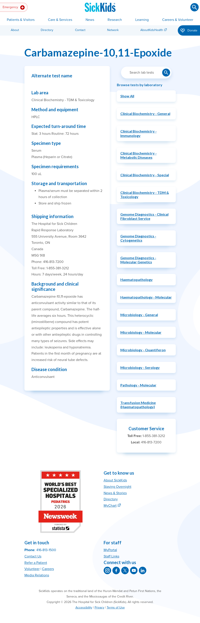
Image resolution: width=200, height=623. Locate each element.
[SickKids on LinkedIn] (142, 570)
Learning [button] (142, 20)
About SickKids (115, 480)
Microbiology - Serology (140, 367)
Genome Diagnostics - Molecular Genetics (138, 260)
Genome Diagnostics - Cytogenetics (138, 238)
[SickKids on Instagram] (107, 570)
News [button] (90, 20)
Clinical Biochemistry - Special (144, 175)
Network (113, 30)
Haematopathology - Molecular (146, 297)
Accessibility (83, 607)
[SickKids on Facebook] (116, 570)
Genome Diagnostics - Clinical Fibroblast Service (144, 216)
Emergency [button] (14, 7)
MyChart (110, 505)
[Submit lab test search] (166, 73)
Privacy (99, 607)
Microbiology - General (139, 315)
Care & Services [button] (60, 20)
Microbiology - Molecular (140, 332)
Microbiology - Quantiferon (143, 350)
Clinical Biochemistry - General (145, 113)
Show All (127, 96)
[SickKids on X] (125, 570)
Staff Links (111, 556)
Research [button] (115, 20)
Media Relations (36, 575)
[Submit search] (194, 7)
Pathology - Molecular (138, 385)
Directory (47, 30)
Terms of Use (116, 607)
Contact (80, 30)
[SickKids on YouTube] (134, 570)
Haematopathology (136, 279)
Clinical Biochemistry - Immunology (138, 133)
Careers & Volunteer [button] (177, 20)
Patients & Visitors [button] (21, 20)
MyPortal (110, 550)
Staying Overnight (117, 487)
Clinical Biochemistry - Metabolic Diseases (138, 155)
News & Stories (115, 493)
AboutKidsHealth (151, 30)
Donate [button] (188, 31)
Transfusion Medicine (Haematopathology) (138, 405)
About (15, 30)
